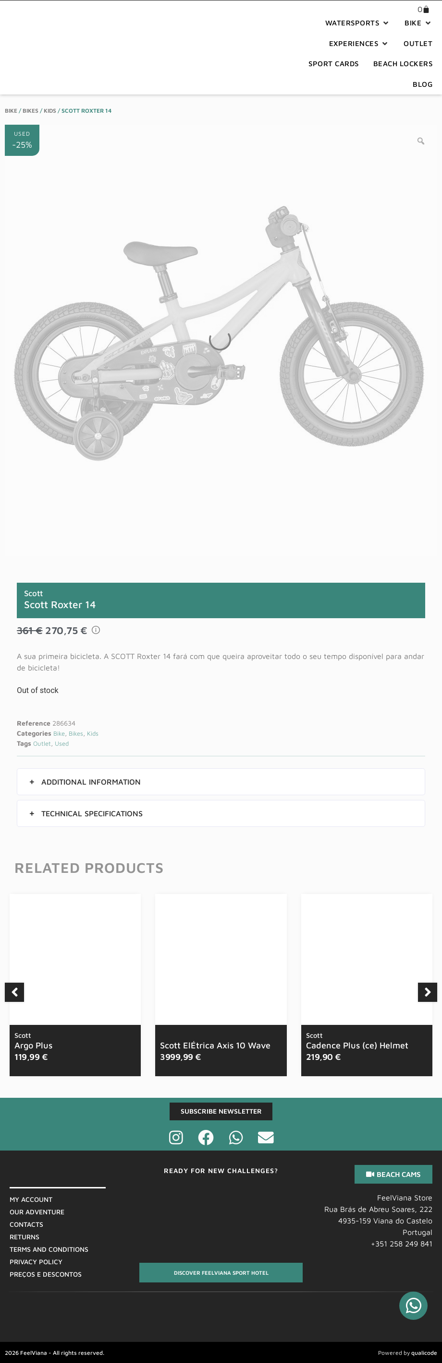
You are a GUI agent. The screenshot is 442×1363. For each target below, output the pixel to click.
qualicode (424, 1352)
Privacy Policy (36, 1262)
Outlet (42, 743)
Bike (11, 110)
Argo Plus (33, 1040)
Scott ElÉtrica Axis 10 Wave (215, 1045)
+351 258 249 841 (401, 1244)
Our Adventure (37, 1212)
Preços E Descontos (46, 1274)
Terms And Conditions (49, 1250)
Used (62, 743)
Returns (24, 1237)
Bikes (30, 110)
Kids (50, 110)
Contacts (26, 1225)
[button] (357, 23)
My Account (31, 1200)
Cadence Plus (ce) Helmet (357, 1040)
